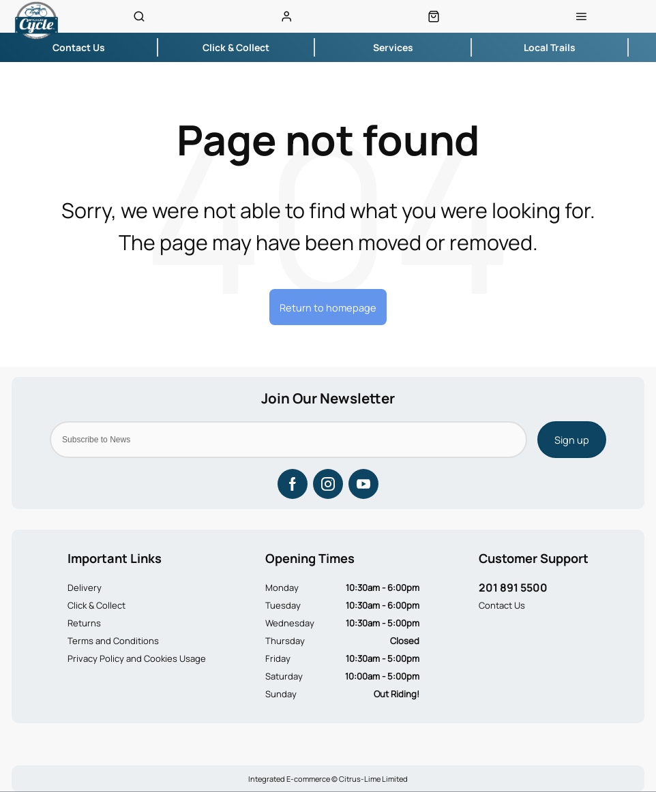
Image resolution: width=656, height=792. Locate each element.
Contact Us (502, 605)
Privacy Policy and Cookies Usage (137, 658)
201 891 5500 (513, 587)
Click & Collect (96, 605)
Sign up (571, 439)
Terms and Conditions (113, 641)
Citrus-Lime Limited (373, 779)
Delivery (85, 587)
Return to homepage (328, 307)
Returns (84, 623)
